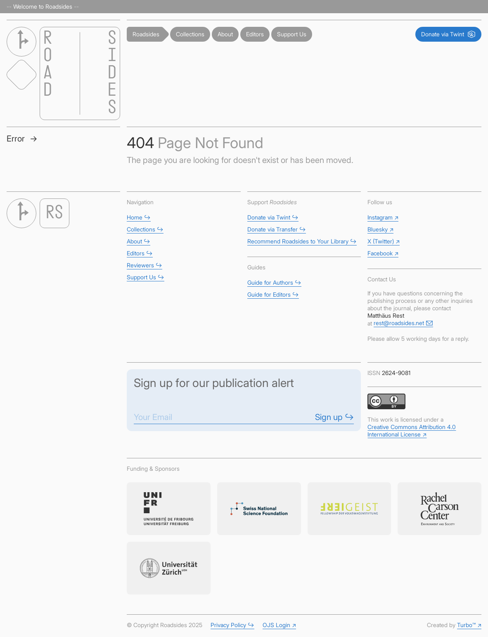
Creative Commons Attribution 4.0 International (411, 430)
